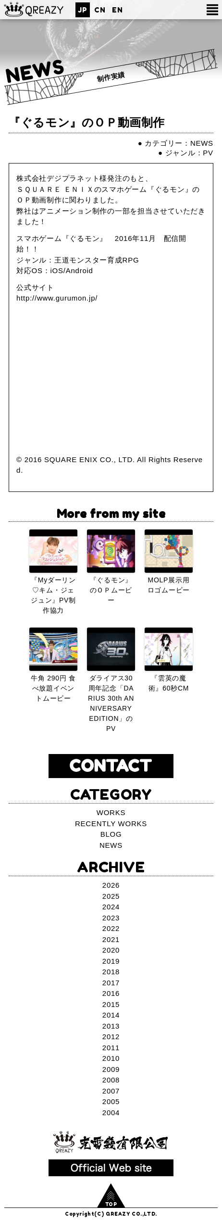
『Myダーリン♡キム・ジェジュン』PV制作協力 (53, 595)
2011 (111, 1048)
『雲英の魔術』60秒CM (168, 683)
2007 (111, 1091)
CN (99, 10)
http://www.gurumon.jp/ (57, 298)
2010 (111, 1058)
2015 (111, 1004)
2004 (111, 1112)
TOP (111, 1204)
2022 (111, 928)
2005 (111, 1101)
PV (208, 153)
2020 (111, 950)
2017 (111, 983)
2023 (111, 918)
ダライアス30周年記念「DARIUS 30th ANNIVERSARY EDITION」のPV (111, 703)
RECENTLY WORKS (111, 823)
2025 (111, 896)
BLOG (111, 834)
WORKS (111, 812)
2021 (111, 939)
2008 (111, 1080)
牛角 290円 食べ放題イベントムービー (53, 688)
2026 (111, 885)
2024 (111, 907)
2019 (111, 961)
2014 (111, 1015)
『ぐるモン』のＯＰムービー (111, 590)
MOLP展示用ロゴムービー (169, 585)
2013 (111, 1026)
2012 (111, 1036)
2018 (111, 972)
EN (117, 10)
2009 (111, 1069)
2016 (111, 993)
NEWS (35, 71)
